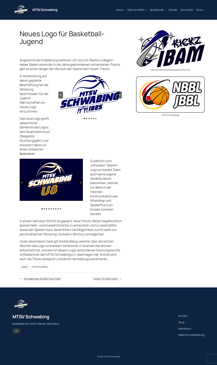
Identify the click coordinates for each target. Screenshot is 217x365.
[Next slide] (119, 95)
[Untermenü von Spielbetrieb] (165, 10)
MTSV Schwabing (45, 10)
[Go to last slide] (60, 95)
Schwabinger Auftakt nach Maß (42, 278)
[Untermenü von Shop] (204, 10)
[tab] (84, 118)
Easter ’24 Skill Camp (106, 278)
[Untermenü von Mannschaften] (146, 10)
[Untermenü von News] (124, 10)
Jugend (24, 266)
